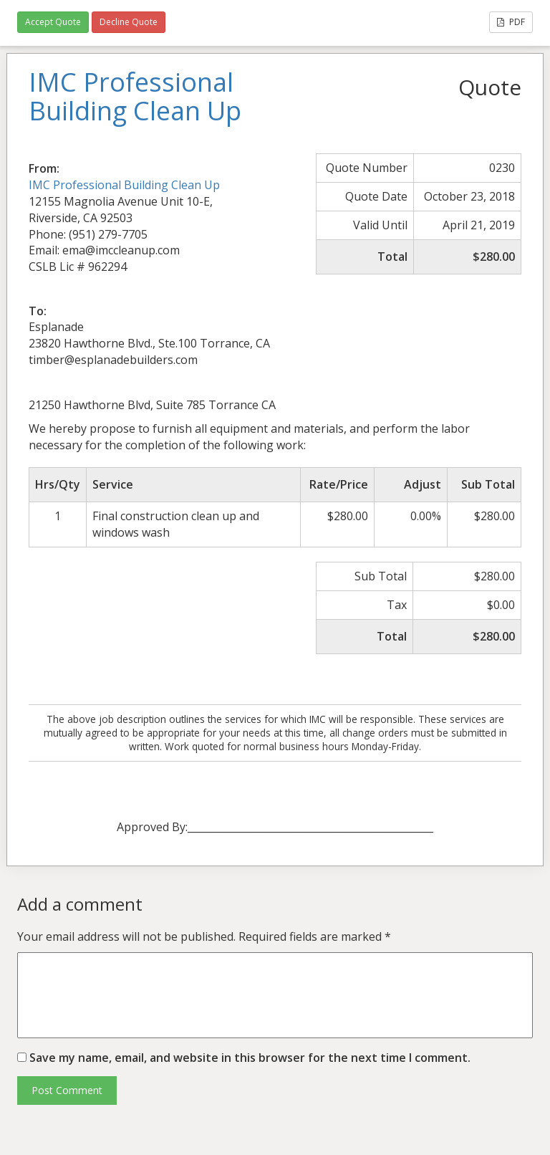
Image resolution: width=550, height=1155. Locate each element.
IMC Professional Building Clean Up (124, 185)
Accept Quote (53, 22)
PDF (511, 22)
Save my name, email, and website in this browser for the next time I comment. (250, 1057)
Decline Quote (129, 22)
